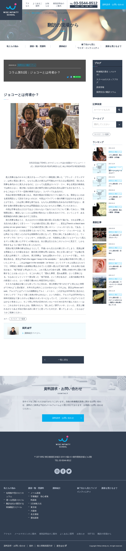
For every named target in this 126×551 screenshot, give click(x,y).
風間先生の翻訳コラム (106, 92)
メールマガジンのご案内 (25, 534)
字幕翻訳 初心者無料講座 (39, 498)
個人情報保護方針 (45, 546)
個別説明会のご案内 (48, 534)
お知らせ (81, 534)
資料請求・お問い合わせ (63, 418)
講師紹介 (63, 46)
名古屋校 (35, 514)
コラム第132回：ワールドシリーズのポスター (115, 284)
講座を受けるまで (113, 46)
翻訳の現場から (37, 13)
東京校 (34, 507)
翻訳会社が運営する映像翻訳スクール (15, 505)
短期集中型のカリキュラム (15, 495)
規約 (31, 546)
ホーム (27, 13)
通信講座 (35, 518)
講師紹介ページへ (32, 333)
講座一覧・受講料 (38, 46)
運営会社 (61, 546)
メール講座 (35, 493)
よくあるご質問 (67, 534)
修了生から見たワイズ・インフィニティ (88, 46)
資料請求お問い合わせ (113, 4)
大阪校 (34, 511)
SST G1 (91, 534)
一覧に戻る (63, 360)
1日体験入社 (36, 504)
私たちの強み (12, 46)
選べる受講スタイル (15, 500)
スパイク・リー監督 (18, 319)
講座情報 (100, 87)
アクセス (8, 534)
